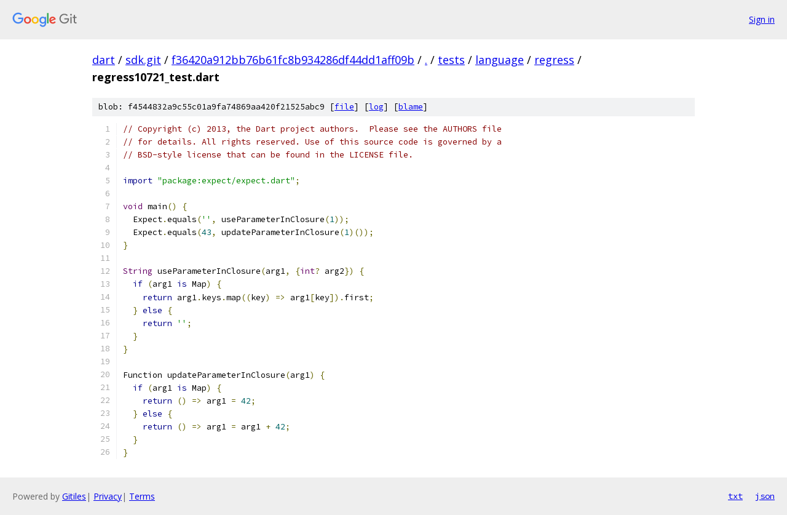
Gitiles (74, 496)
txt (735, 495)
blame (410, 107)
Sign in (762, 19)
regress (554, 59)
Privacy (107, 496)
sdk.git (143, 59)
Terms (142, 496)
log (376, 107)
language (499, 59)
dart (103, 59)
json (765, 495)
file (344, 107)
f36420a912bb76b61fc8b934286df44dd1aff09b (293, 59)
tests (451, 59)
